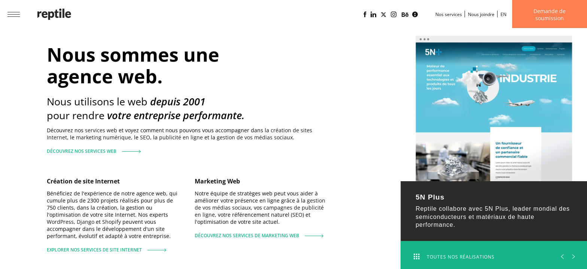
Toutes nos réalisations (454, 257)
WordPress (60, 221)
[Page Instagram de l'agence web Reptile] (393, 14)
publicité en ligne (181, 137)
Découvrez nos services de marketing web (259, 232)
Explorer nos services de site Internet (106, 247)
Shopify (111, 221)
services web (101, 130)
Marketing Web (217, 181)
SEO (145, 137)
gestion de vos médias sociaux (255, 137)
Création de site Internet (83, 181)
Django (85, 221)
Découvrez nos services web (91, 148)
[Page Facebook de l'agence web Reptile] (365, 14)
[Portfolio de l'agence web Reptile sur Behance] (405, 14)
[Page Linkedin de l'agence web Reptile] (373, 14)
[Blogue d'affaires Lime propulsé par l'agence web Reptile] (415, 14)
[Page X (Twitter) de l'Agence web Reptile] (383, 14)
